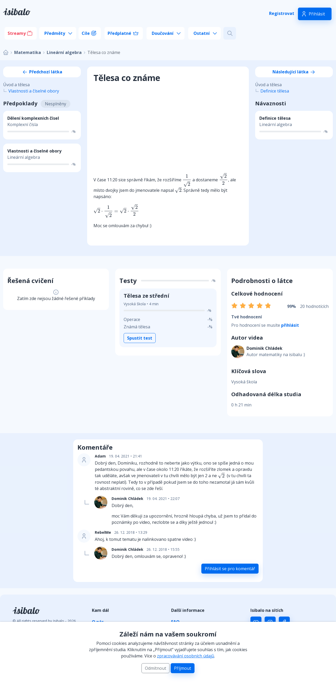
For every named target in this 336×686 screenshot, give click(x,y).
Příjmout (182, 668)
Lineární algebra (64, 52)
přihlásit (290, 325)
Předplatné (119, 33)
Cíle (86, 33)
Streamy (17, 33)
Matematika (27, 52)
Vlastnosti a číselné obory (33, 91)
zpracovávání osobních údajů (185, 656)
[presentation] (186, 180)
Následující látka (294, 72)
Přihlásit (317, 14)
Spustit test (139, 338)
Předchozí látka (42, 72)
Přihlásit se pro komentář (230, 568)
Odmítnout (155, 668)
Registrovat (281, 13)
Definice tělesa (274, 91)
